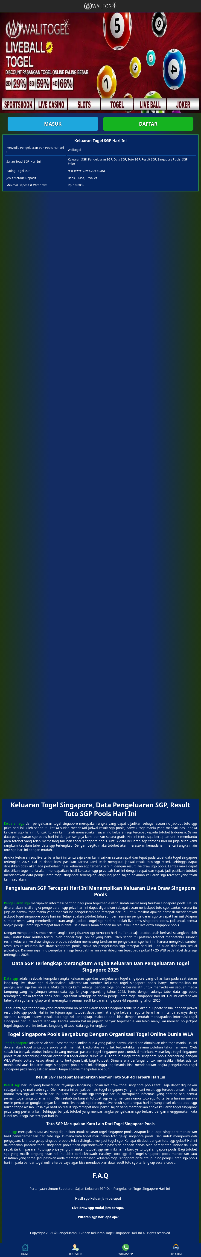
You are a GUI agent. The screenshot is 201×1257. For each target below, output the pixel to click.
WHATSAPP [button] (125, 1250)
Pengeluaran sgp (17, 903)
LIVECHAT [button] (176, 1250)
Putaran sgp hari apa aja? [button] (98, 1217)
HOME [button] (25, 1250)
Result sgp (12, 1085)
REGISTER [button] (75, 1250)
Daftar (148, 124)
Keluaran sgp (14, 823)
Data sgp (11, 978)
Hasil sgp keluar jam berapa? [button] (98, 1198)
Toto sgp (10, 1132)
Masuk (52, 124)
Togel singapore (16, 1043)
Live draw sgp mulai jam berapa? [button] (98, 1208)
